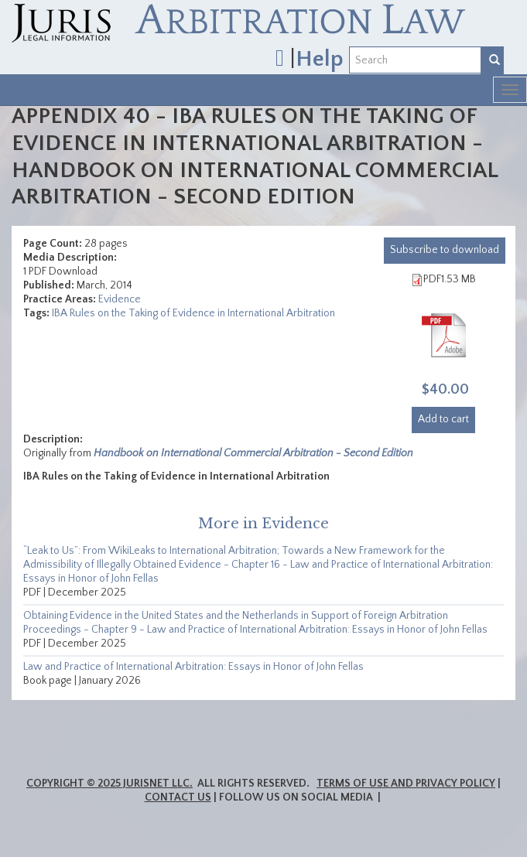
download (444, 250)
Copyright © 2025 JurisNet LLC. (109, 783)
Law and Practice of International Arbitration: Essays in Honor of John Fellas (193, 667)
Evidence (119, 299)
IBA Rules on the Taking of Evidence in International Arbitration (193, 313)
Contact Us (178, 797)
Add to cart (443, 419)
